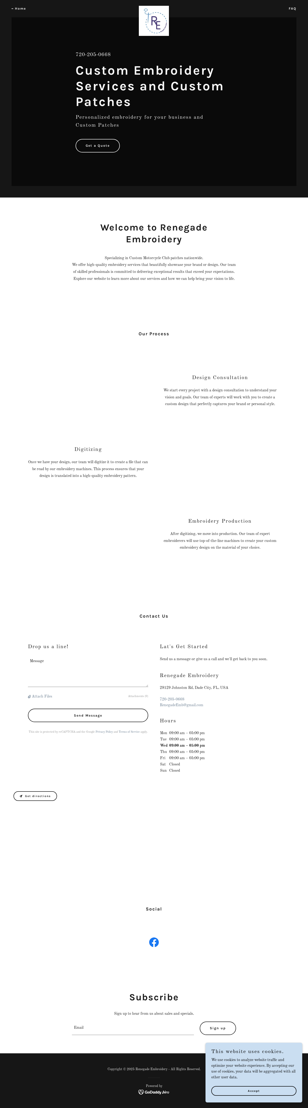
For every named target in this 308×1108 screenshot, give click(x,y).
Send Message (88, 715)
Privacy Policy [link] (104, 732)
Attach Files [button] (42, 697)
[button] (30, 696)
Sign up (218, 1028)
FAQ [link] (292, 9)
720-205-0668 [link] (93, 54)
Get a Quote (98, 146)
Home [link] (20, 9)
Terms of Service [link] (129, 732)
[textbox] (88, 671)
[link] (154, 8)
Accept (254, 1090)
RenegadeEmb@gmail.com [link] (181, 705)
